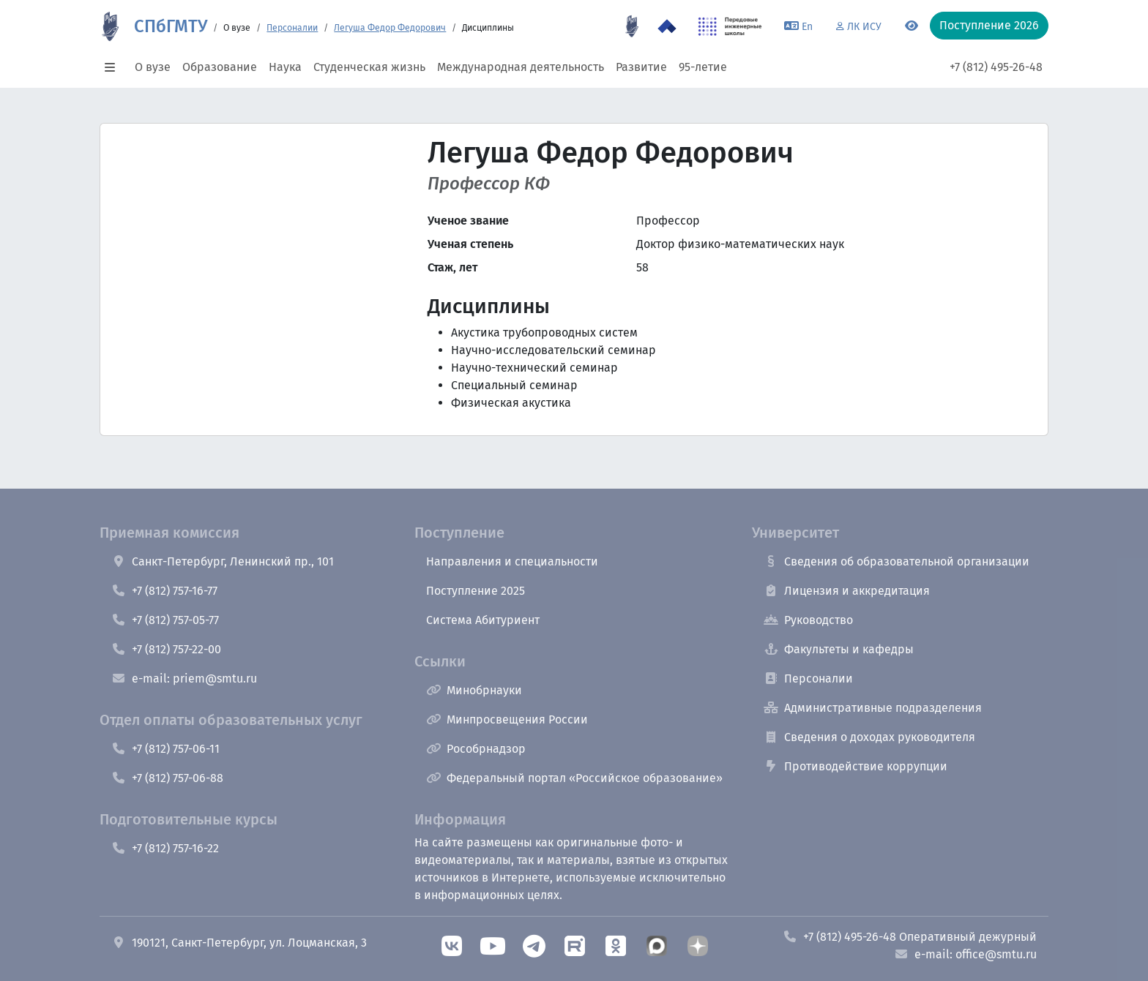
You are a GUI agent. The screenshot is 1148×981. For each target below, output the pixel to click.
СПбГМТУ (170, 26)
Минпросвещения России (507, 719)
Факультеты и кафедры (839, 649)
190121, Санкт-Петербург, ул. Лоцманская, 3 (239, 943)
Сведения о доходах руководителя (869, 737)
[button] (114, 67)
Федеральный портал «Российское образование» (574, 778)
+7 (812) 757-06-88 (167, 778)
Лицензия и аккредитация (847, 591)
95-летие (703, 67)
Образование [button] (219, 67)
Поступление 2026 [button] (989, 25)
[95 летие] (631, 26)
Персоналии (292, 28)
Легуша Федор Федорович (390, 28)
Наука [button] (285, 67)
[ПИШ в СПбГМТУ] (730, 26)
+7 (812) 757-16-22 (165, 848)
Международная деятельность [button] (520, 67)
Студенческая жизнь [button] (369, 67)
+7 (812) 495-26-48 (996, 67)
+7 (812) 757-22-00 (166, 649)
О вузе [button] (153, 67)
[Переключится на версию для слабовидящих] (911, 26)
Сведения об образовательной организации (896, 561)
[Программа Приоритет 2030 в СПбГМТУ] (666, 26)
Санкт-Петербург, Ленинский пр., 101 (222, 561)
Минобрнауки (474, 690)
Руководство (808, 620)
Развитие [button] (641, 67)
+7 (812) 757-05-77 (165, 620)
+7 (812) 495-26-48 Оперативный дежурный (910, 937)
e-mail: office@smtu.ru (965, 954)
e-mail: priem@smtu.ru (184, 678)
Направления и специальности (512, 561)
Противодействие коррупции (855, 766)
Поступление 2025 (475, 591)
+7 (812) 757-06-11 (165, 749)
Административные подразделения (873, 708)
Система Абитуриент (483, 620)
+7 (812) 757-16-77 (164, 591)
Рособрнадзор (476, 749)
